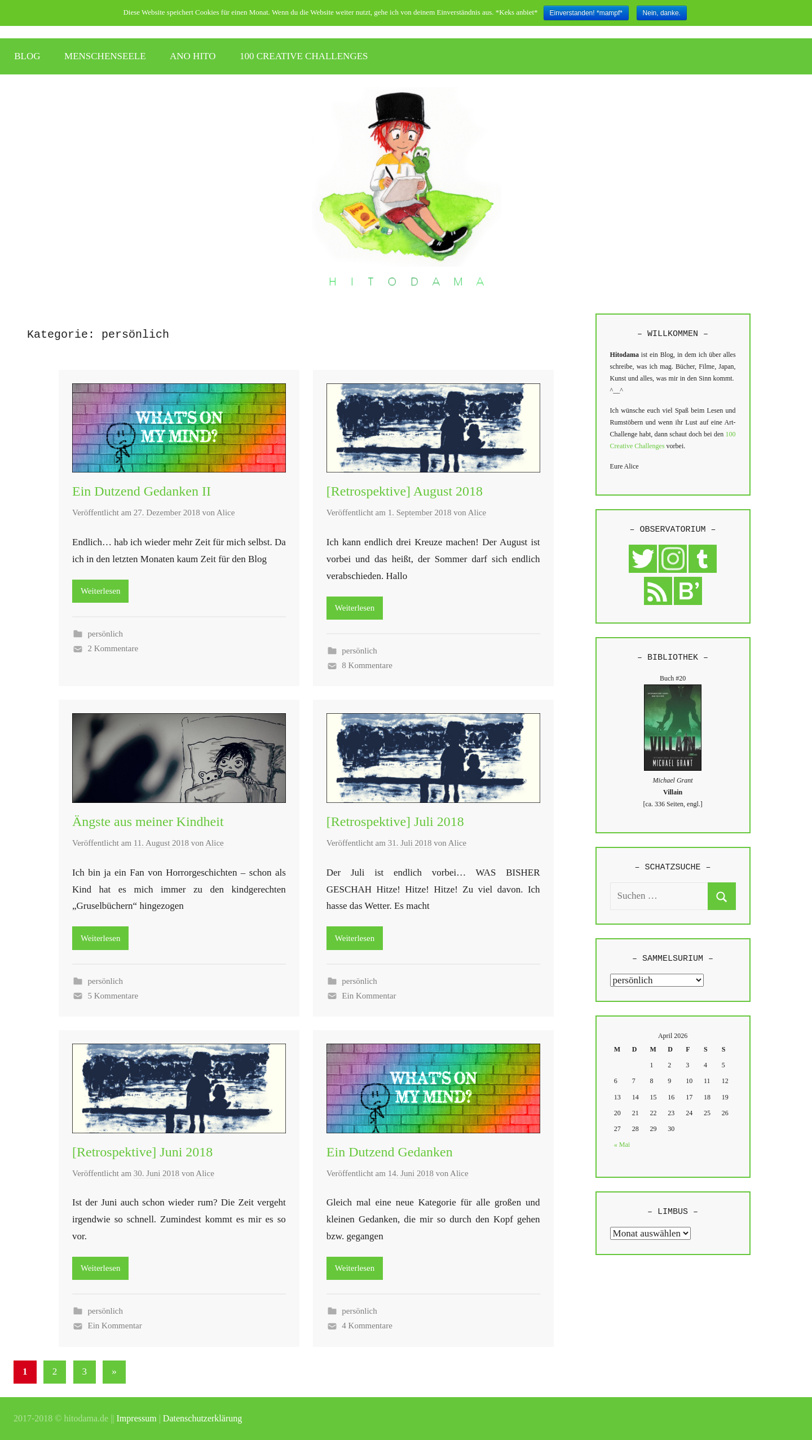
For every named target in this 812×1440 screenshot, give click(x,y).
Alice (226, 512)
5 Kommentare (113, 995)
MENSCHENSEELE (105, 56)
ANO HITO (192, 56)
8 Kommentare (367, 665)
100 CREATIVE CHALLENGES (304, 56)
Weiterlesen (100, 590)
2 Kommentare (113, 648)
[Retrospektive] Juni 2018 (142, 1152)
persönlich (105, 633)
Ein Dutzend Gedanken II (141, 491)
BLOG (27, 56)
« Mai (622, 1145)
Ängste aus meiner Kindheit (148, 821)
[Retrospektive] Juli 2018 (395, 821)
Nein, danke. (662, 13)
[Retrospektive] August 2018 (404, 491)
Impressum (137, 1418)
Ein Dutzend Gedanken (389, 1152)
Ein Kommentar (369, 995)
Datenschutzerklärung (202, 1418)
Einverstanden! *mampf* (586, 13)
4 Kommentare (367, 1325)
